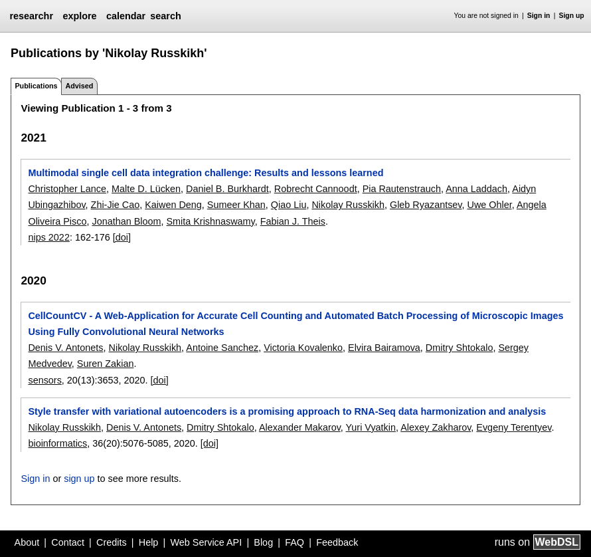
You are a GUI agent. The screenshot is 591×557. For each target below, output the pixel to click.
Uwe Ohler (489, 204)
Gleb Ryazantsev (426, 204)
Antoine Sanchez (222, 347)
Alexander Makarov (300, 427)
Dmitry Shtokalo (459, 347)
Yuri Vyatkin (371, 427)
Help (149, 542)
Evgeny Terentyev (513, 427)
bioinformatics (57, 443)
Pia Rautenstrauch (402, 188)
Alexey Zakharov (435, 427)
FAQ (294, 542)
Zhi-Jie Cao (115, 204)
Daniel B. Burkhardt (227, 188)
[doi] (122, 237)
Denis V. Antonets (65, 347)
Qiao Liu (289, 204)
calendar (125, 16)
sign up (79, 478)
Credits (111, 542)
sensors (44, 380)
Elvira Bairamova (384, 347)
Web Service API (206, 542)
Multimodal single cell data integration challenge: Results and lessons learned (205, 172)
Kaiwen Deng (173, 204)
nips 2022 (48, 237)
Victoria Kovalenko (303, 347)
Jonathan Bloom (126, 221)
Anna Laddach (476, 188)
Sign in (538, 15)
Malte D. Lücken (146, 188)
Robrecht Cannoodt (315, 188)
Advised (79, 86)
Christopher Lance (67, 188)
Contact (67, 542)
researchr (31, 16)
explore (79, 16)
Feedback (337, 542)
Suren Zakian (105, 363)
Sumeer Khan (236, 204)
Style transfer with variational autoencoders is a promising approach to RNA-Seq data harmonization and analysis (287, 411)
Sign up (571, 15)
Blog (263, 542)
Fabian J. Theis (292, 221)
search (165, 16)
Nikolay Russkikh (347, 204)
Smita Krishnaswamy (210, 221)
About (27, 542)
